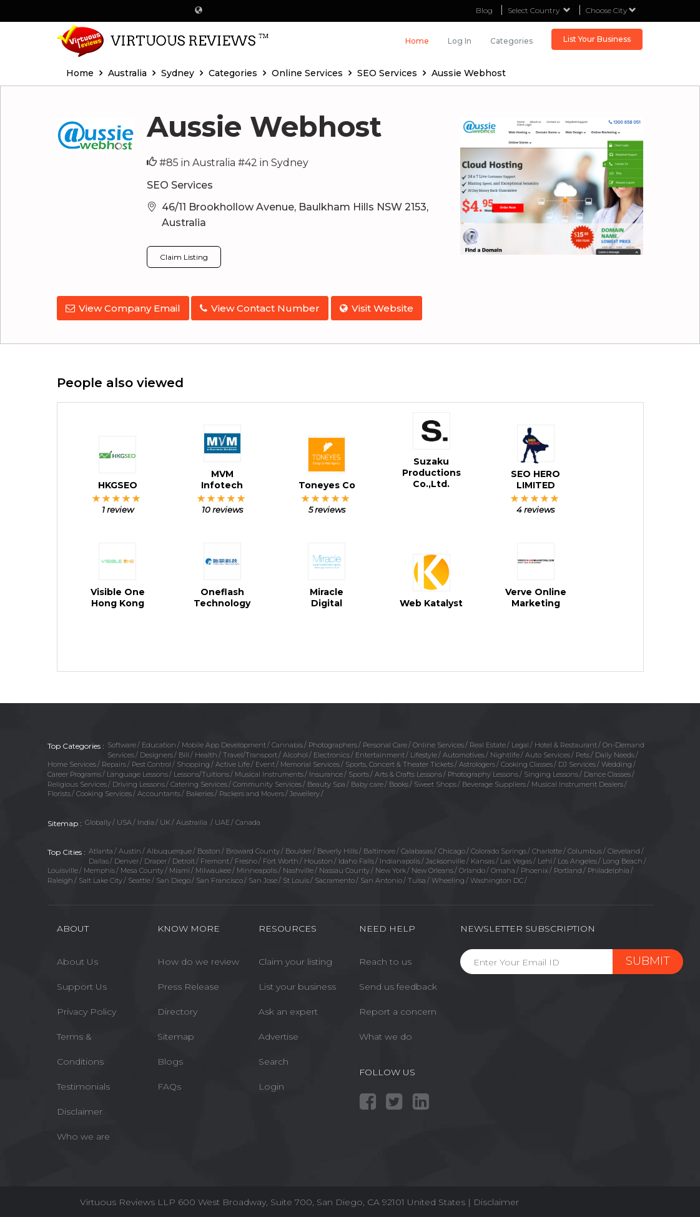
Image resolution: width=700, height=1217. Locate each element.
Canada (247, 818)
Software (121, 740)
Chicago (451, 846)
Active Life (232, 760)
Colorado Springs (498, 846)
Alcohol (295, 750)
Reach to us (385, 957)
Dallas (99, 856)
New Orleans (432, 866)
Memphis (99, 866)
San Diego (173, 876)
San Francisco (219, 876)
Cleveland (624, 846)
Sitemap (175, 1032)
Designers (156, 750)
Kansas (483, 856)
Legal (520, 740)
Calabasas (417, 846)
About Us (77, 957)
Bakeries (200, 790)
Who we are (83, 1132)
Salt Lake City (100, 876)
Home (417, 41)
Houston (318, 856)
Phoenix (534, 866)
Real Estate (488, 740)
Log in (459, 41)
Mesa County (142, 866)
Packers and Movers (251, 790)
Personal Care (385, 740)
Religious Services (77, 780)
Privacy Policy (86, 1007)
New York (390, 866)
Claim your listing (295, 957)
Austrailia (192, 818)
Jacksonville (445, 856)
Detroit (183, 856)
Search (273, 1057)
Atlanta (101, 846)
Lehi (545, 856)
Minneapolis (257, 866)
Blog (484, 10)
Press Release (188, 982)
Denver (126, 856)
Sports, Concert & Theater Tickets (399, 760)
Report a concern (397, 1007)
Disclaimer (79, 1107)
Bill (184, 750)
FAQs (169, 1082)
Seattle (139, 876)
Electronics (331, 750)
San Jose (263, 876)
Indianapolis (400, 856)
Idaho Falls (356, 856)
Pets (582, 750)
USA (124, 818)
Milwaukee (213, 866)
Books (398, 780)
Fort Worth (280, 856)
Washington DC (496, 876)
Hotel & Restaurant (566, 740)
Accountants (158, 790)
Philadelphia (608, 866)
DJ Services (577, 760)
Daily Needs (614, 750)
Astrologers (477, 760)
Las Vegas (516, 856)
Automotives (464, 750)
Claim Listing (184, 257)
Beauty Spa (326, 780)
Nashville (298, 866)
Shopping (193, 760)
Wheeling (448, 876)
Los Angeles (577, 856)
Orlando (472, 866)
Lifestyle (423, 750)
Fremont (214, 856)
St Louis (296, 876)
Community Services (267, 780)
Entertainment (380, 750)
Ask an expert (288, 1007)
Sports (358, 770)
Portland (568, 866)
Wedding (616, 760)
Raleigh (60, 876)
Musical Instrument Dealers (577, 780)
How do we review (198, 957)
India (145, 818)
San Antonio (381, 876)
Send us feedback (398, 982)
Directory (177, 1007)
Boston (208, 846)
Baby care (367, 780)
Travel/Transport (250, 750)
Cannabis (287, 740)
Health (206, 750)
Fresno (246, 856)
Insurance (326, 770)
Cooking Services (104, 790)
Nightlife (505, 750)
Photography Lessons (483, 770)
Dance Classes (607, 770)
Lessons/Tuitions (201, 770)
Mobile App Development (224, 740)
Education (159, 740)
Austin (130, 846)
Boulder (298, 846)
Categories (511, 41)
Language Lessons (137, 770)
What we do (385, 1032)
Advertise (278, 1032)
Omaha (503, 866)
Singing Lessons (551, 770)
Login (271, 1082)
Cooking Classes (527, 760)
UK (165, 818)
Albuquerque (169, 846)
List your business (297, 982)
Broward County (253, 846)
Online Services (438, 740)
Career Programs (74, 770)
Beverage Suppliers (494, 780)
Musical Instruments (269, 770)
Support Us (82, 982)
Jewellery (305, 790)
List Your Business (597, 39)
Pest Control (151, 760)
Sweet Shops (435, 780)
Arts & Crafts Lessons (408, 770)
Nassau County (344, 866)
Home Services (71, 760)
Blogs (170, 1057)
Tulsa (417, 876)
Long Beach (623, 856)
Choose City (611, 10)
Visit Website (384, 308)
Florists (59, 790)
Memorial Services (310, 760)
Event (265, 760)
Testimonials (83, 1082)
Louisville (62, 866)
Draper (155, 856)
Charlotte (547, 846)
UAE (222, 818)
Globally (98, 818)
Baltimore (379, 846)
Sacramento (335, 876)
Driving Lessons (138, 780)
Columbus (585, 846)
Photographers (332, 740)
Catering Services (198, 780)
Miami (179, 866)
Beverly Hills (337, 846)
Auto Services (547, 750)
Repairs (114, 760)
